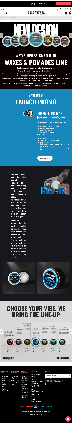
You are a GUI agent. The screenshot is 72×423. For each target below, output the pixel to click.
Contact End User (35, 395)
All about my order (5, 380)
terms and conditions (57, 384)
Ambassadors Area (15, 377)
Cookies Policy (41, 412)
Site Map (47, 412)
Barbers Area (15, 381)
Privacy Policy (33, 412)
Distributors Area (15, 384)
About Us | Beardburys (25, 377)
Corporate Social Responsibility (25, 387)
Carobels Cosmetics (25, 392)
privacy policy (68, 384)
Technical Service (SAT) (5, 390)
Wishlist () (68, 9)
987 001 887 (37, 386)
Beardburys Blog (25, 382)
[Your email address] (56, 376)
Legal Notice (25, 412)
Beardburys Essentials (25, 396)
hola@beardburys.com (37, 391)
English (60, 9)
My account (5, 376)
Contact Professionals (36, 400)
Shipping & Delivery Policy (5, 385)
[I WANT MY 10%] (69, 376)
